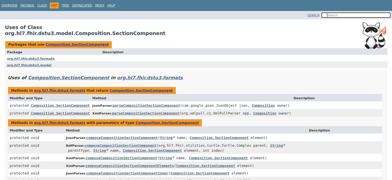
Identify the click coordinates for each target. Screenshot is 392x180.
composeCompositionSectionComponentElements (130, 166)
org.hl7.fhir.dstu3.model (29, 65)
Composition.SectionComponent (77, 44)
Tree (65, 5)
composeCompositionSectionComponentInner (127, 173)
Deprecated (82, 5)
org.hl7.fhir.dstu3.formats (30, 58)
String (166, 138)
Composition (263, 106)
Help (111, 5)
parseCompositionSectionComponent (146, 106)
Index (99, 5)
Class (42, 5)
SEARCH (314, 15)
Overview (10, 5)
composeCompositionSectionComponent (122, 138)
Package (27, 5)
